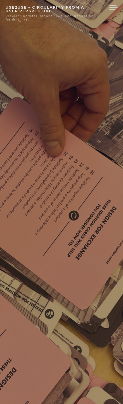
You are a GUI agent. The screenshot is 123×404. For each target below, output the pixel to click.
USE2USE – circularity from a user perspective (44, 9)
